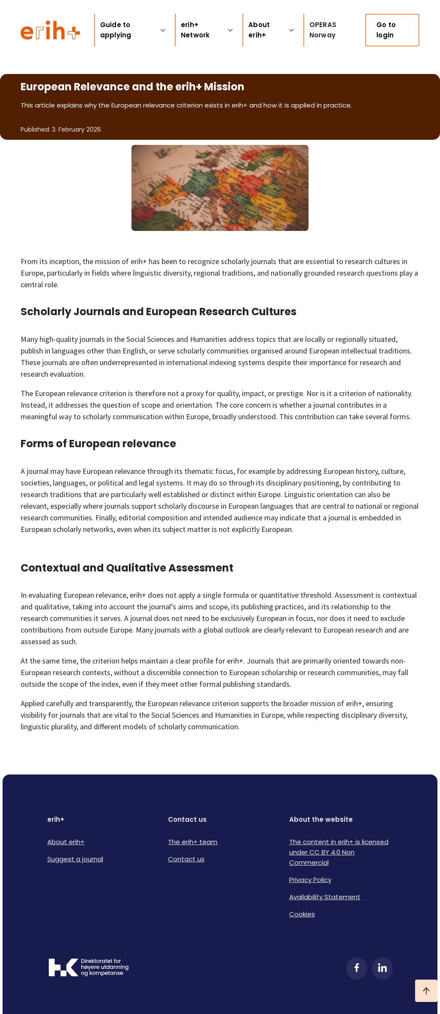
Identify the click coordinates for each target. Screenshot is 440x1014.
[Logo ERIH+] (50, 30)
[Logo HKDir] (88, 968)
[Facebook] (356, 968)
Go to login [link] (386, 30)
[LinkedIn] (382, 968)
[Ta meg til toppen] (426, 991)
